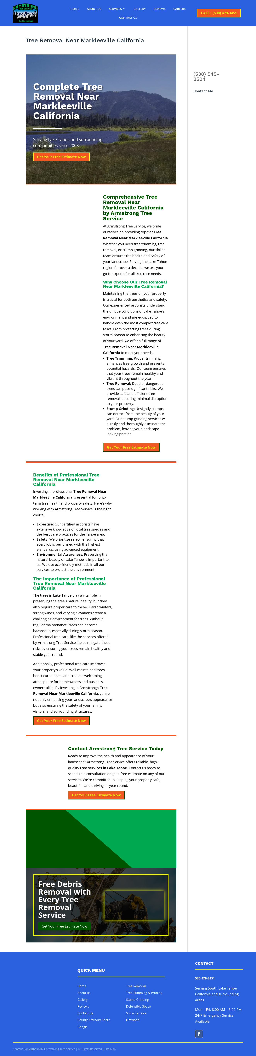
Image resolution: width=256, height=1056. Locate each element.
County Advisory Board (93, 1020)
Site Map (110, 1049)
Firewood (132, 1020)
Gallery (139, 9)
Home (74, 9)
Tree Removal (136, 986)
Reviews (159, 9)
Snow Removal (136, 1013)
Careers (179, 9)
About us (83, 993)
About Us (94, 9)
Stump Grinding (137, 999)
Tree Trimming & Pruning (144, 993)
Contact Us (128, 17)
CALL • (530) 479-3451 (219, 13)
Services (115, 9)
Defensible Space (138, 1006)
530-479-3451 (205, 978)
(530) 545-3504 (206, 76)
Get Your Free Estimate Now (61, 156)
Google (82, 1027)
